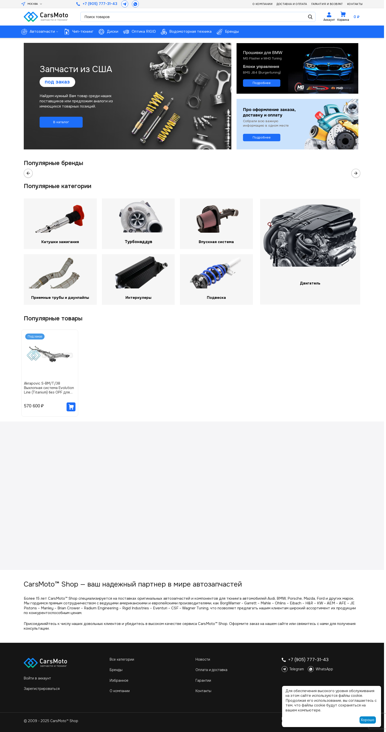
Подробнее (262, 83)
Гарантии (203, 680)
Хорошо (367, 720)
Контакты (355, 4)
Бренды (116, 670)
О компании (263, 4)
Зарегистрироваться (42, 688)
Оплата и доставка (211, 670)
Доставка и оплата (292, 4)
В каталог (61, 122)
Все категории (122, 659)
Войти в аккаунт (37, 678)
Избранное (119, 680)
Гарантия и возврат (327, 4)
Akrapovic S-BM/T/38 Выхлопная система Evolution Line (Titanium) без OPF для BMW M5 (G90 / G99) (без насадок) (49, 388)
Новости (202, 659)
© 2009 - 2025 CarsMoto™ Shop (51, 721)
